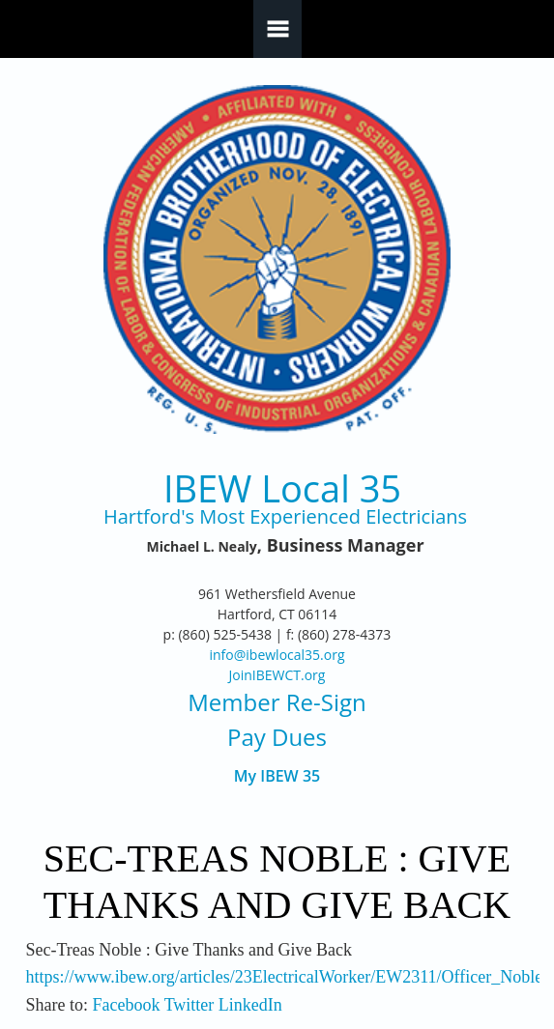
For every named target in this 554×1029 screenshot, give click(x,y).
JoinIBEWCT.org (277, 675)
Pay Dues (277, 737)
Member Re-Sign (276, 702)
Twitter (189, 1005)
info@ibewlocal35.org (276, 654)
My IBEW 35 (277, 776)
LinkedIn (250, 1005)
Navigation (277, 29)
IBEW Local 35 (282, 488)
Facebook (126, 1005)
